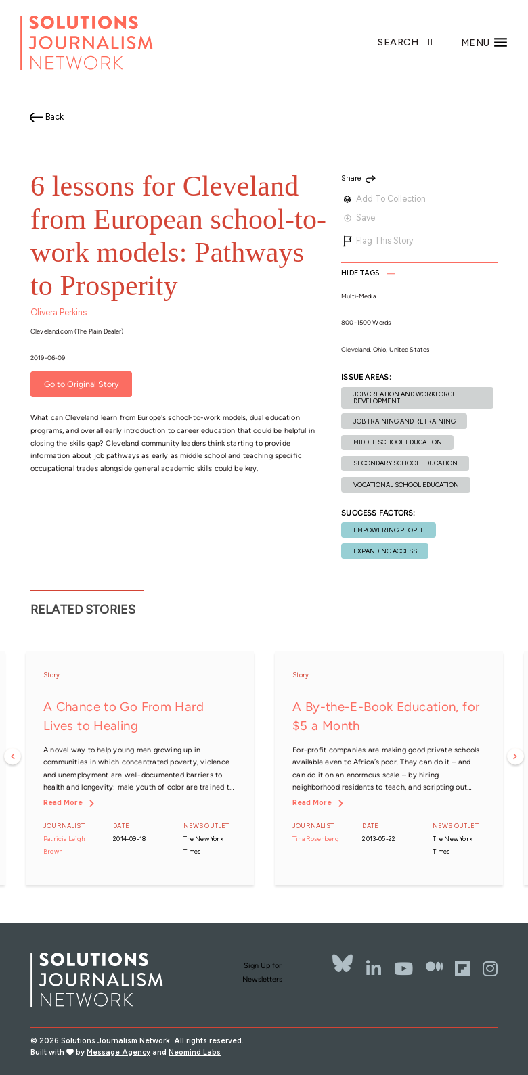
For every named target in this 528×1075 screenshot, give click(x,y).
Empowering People (388, 530)
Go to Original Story (81, 385)
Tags (360, 273)
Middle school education (397, 442)
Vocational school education (406, 484)
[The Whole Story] (434, 969)
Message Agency (118, 1052)
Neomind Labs (195, 1052)
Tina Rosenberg (315, 838)
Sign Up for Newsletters (262, 972)
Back (54, 117)
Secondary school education (405, 463)
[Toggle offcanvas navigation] (484, 42)
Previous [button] (12, 756)
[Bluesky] (342, 963)
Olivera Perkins (58, 312)
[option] (139, 768)
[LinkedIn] (373, 969)
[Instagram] (490, 969)
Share (351, 179)
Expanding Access (385, 551)
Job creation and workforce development (404, 397)
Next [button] (515, 756)
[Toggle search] (415, 42)
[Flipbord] (462, 969)
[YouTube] (403, 969)
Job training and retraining (404, 421)
